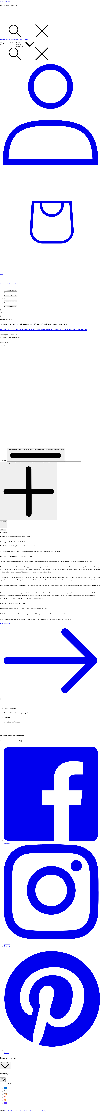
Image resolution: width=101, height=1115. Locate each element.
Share (3, 530)
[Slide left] (0, 310)
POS (30, 1111)
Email (18, 741)
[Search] (50, 31)
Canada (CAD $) (5, 1065)
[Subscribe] (21, 741)
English (3, 1080)
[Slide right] (0, 316)
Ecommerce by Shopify (40, 1111)
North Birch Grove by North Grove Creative (16, 1111)
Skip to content (5, 1)
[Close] (0, 699)
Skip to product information (9, 284)
